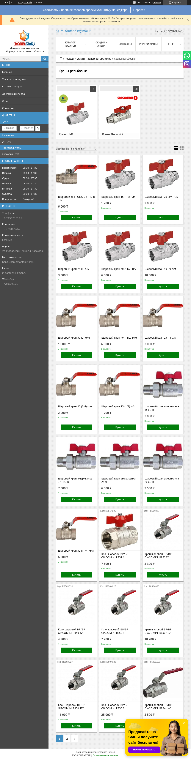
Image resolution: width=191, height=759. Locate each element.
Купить (76, 217)
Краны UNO (66, 134)
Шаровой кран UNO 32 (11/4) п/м (76, 198)
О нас (5, 101)
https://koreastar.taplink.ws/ (18, 261)
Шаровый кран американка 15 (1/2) (162, 408)
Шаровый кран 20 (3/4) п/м (161, 196)
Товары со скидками (14, 79)
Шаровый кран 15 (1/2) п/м (118, 196)
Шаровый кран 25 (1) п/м (73, 269)
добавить (156, 2)
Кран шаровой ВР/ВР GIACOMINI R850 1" (114, 631)
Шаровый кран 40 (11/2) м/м (119, 337)
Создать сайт (25, 2)
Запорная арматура (99, 58)
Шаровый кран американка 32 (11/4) (75, 480)
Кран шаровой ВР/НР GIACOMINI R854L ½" (158, 706)
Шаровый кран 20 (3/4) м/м (75, 406)
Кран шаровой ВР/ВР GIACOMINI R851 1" (114, 555)
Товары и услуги (75, 58)
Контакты (8, 108)
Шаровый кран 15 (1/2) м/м (118, 406)
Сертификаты (148, 44)
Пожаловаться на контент (106, 755)
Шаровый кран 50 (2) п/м (160, 269)
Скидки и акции (101, 44)
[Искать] (44, 59)
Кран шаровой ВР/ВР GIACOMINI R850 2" (114, 706)
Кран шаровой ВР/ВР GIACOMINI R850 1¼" (158, 631)
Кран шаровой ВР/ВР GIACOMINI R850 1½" (71, 706)
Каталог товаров (12, 86)
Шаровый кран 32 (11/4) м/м (76, 550)
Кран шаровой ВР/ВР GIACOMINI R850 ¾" (71, 631)
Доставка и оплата (13, 93)
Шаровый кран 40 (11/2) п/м (119, 269)
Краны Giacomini (112, 134)
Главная (7, 72)
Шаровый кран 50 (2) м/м (74, 337)
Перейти (139, 10)
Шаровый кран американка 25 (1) (118, 480)
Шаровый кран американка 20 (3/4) (162, 480)
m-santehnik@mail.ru (14, 272)
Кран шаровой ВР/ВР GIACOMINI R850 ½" (158, 555)
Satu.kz (111, 752)
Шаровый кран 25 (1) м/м (160, 337)
